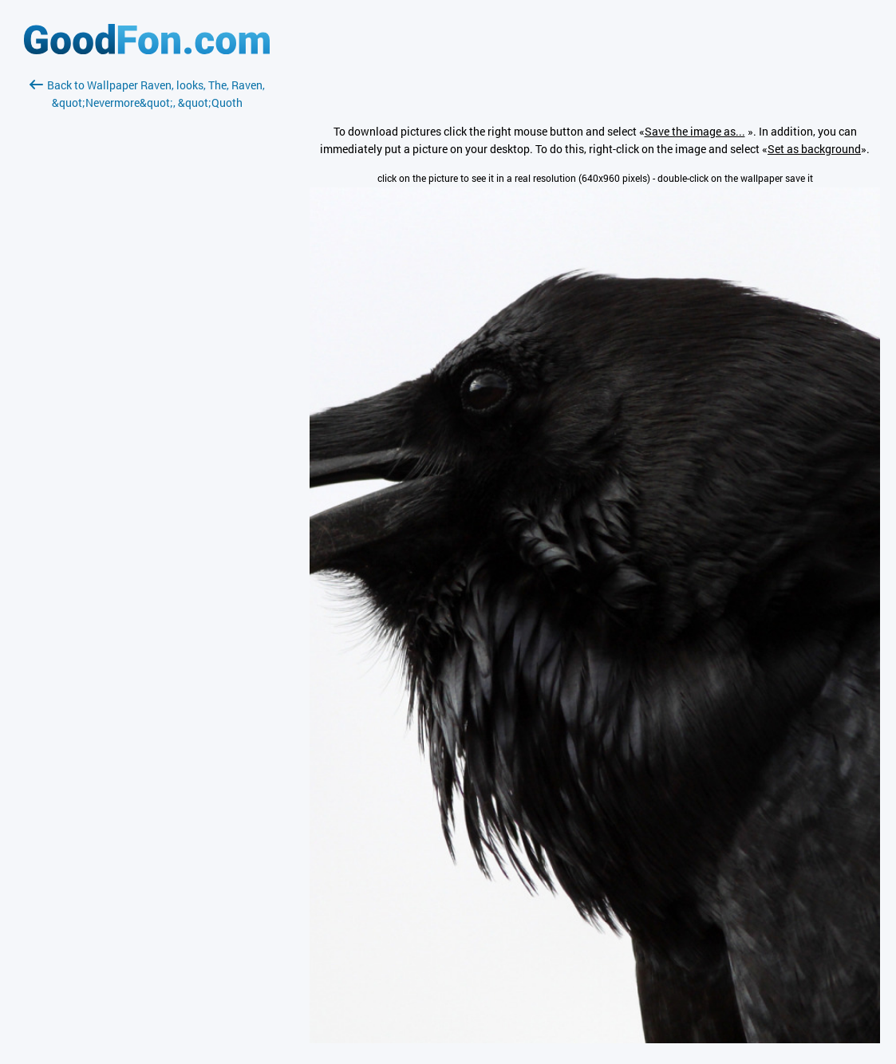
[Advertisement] (147, 300)
